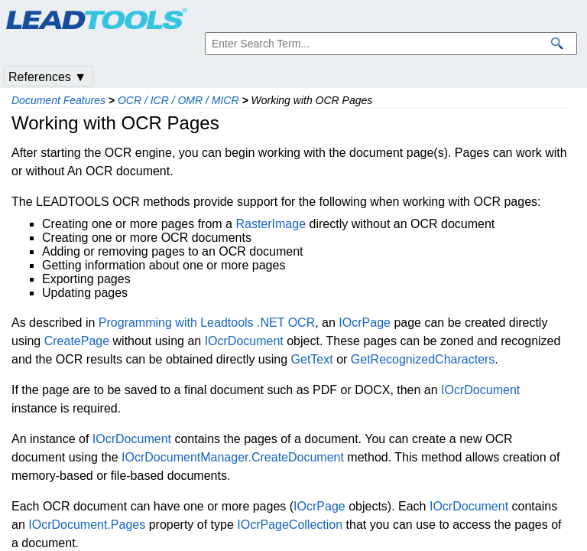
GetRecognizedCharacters (423, 359)
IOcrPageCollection (289, 524)
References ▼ (47, 76)
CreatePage (76, 340)
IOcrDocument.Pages (86, 524)
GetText (312, 359)
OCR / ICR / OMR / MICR (178, 100)
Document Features (58, 100)
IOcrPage (365, 322)
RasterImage (270, 223)
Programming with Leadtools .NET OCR (207, 322)
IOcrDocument (244, 340)
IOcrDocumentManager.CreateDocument (233, 457)
